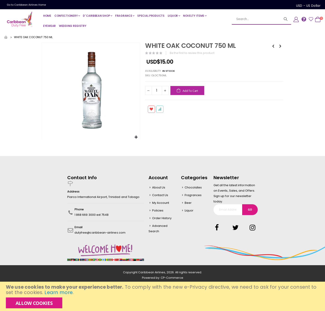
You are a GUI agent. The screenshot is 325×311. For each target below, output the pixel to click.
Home (6, 37)
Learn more (58, 292)
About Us (158, 187)
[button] (136, 137)
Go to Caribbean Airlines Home (26, 5)
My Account (160, 202)
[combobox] (261, 19)
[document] (163, 296)
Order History (162, 218)
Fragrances (193, 195)
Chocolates (193, 187)
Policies (158, 210)
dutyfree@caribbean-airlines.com (99, 232)
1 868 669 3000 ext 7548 (91, 214)
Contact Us (160, 195)
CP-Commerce (172, 277)
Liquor (189, 210)
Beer (188, 202)
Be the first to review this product (193, 53)
